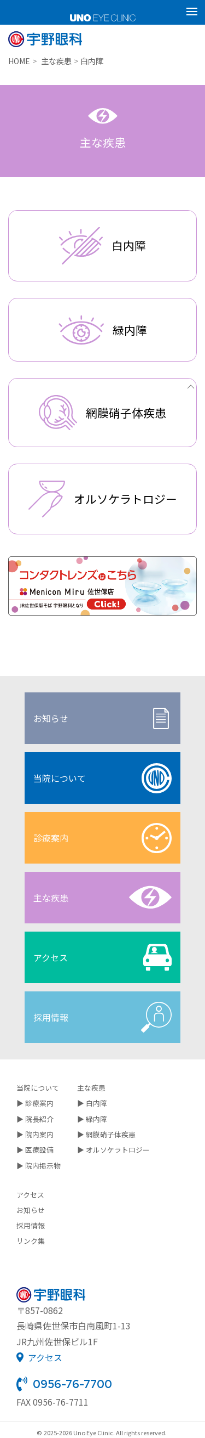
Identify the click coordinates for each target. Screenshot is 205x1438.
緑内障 (96, 1119)
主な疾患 (102, 897)
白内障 (96, 1103)
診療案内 (102, 838)
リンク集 (30, 1241)
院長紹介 (39, 1119)
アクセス (102, 957)
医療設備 (39, 1149)
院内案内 (39, 1134)
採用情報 (102, 1017)
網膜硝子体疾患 (111, 1134)
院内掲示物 (43, 1165)
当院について (102, 778)
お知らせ (102, 718)
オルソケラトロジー (118, 1149)
